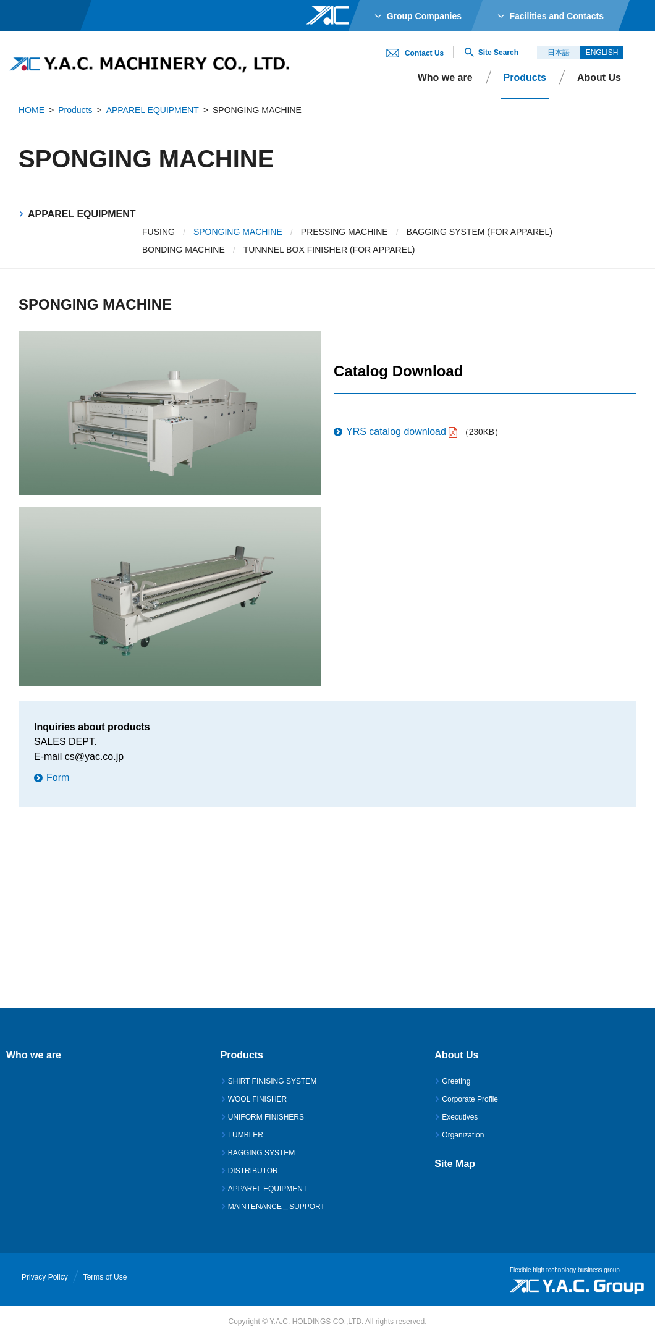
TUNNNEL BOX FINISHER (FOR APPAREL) (329, 250)
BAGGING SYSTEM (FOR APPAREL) (479, 232)
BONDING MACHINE (183, 250)
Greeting (456, 1081)
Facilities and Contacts (557, 16)
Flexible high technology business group (565, 1270)
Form (57, 777)
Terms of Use (105, 1277)
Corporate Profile (470, 1099)
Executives (460, 1117)
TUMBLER (245, 1135)
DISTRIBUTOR (253, 1170)
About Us (599, 77)
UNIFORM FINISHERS (266, 1117)
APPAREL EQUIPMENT (152, 110)
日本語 (558, 52)
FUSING (158, 232)
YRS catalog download (396, 431)
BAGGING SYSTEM (261, 1153)
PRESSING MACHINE (344, 232)
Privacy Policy (45, 1277)
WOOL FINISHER (257, 1099)
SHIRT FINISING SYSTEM (272, 1081)
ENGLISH (602, 52)
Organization (463, 1135)
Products (75, 110)
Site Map (454, 1163)
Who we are (445, 77)
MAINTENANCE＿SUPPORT (276, 1206)
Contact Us (424, 53)
